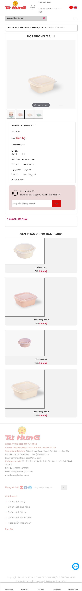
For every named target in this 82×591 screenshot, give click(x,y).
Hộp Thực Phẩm (39, 27)
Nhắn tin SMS (73, 586)
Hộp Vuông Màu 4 (41, 411)
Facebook (57, 586)
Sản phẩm (24, 27)
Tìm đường (9, 586)
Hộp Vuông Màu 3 (41, 319)
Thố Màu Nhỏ (41, 359)
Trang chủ (12, 27)
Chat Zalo (25, 586)
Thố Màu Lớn (41, 267)
